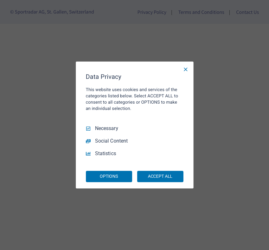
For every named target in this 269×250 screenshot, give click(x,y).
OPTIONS (109, 176)
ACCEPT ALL (160, 176)
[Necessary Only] (185, 69)
